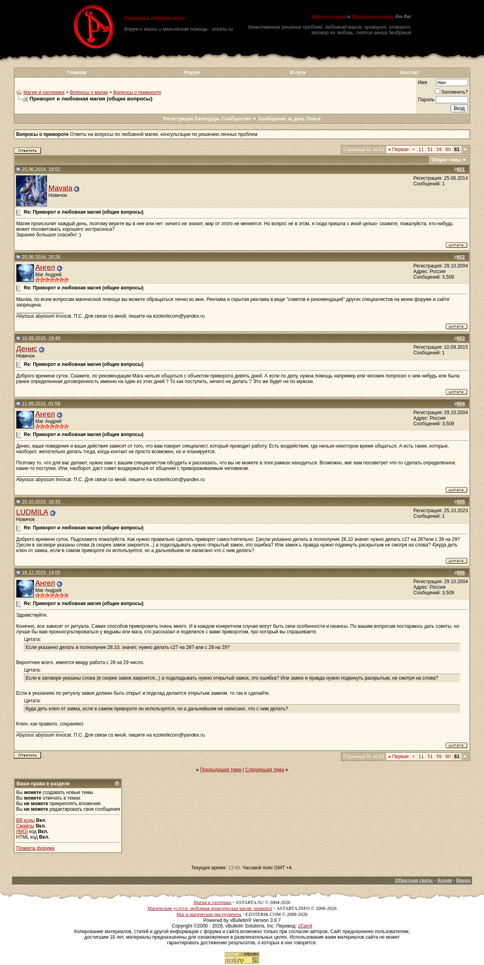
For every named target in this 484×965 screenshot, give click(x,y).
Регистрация (178, 119)
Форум (192, 72)
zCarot (305, 926)
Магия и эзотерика (44, 92)
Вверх (463, 880)
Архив (444, 880)
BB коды (25, 820)
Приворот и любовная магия (154, 17)
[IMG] (21, 831)
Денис (26, 348)
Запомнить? (451, 92)
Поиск (313, 119)
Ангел (45, 267)
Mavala (60, 188)
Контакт (409, 72)
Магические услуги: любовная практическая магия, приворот (209, 908)
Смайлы (25, 826)
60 (448, 149)
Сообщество (239, 119)
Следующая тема (264, 769)
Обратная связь (414, 880)
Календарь (207, 119)
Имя (422, 82)
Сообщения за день (281, 119)
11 (421, 149)
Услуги (298, 72)
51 (430, 149)
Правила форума (35, 848)
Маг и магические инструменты (208, 914)
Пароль (426, 99)
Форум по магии (329, 16)
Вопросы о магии (89, 92)
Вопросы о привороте (137, 92)
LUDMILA (32, 512)
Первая (398, 149)
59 (439, 149)
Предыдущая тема (220, 769)
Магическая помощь (372, 16)
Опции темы (446, 160)
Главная (76, 72)
